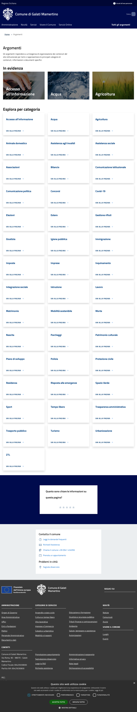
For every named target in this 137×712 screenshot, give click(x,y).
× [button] (134, 683)
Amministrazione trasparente (81, 654)
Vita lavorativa (41, 621)
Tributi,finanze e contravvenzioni (83, 621)
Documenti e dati (9, 640)
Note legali (73, 663)
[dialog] (68, 696)
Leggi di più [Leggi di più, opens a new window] (99, 690)
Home (7, 34)
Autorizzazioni (75, 635)
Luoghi (106, 634)
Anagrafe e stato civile (44, 612)
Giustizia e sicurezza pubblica (81, 617)
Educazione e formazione (79, 612)
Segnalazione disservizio (45, 659)
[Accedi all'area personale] (122, 3)
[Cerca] (132, 14)
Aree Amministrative (11, 617)
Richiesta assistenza (44, 668)
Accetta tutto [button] (58, 702)
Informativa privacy (77, 659)
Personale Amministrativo (13, 635)
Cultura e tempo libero (44, 617)
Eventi (105, 638)
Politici (4, 630)
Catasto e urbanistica (44, 630)
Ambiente (73, 626)
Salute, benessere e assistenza (82, 630)
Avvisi (105, 621)
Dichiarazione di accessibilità (81, 668)
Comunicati (108, 617)
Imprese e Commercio (44, 626)
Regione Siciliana (9, 3)
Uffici (4, 621)
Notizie (106, 612)
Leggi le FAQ (40, 663)
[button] (69, 707)
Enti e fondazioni (9, 626)
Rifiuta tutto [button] (79, 702)
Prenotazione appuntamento (47, 654)
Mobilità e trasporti (43, 635)
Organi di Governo (9, 612)
